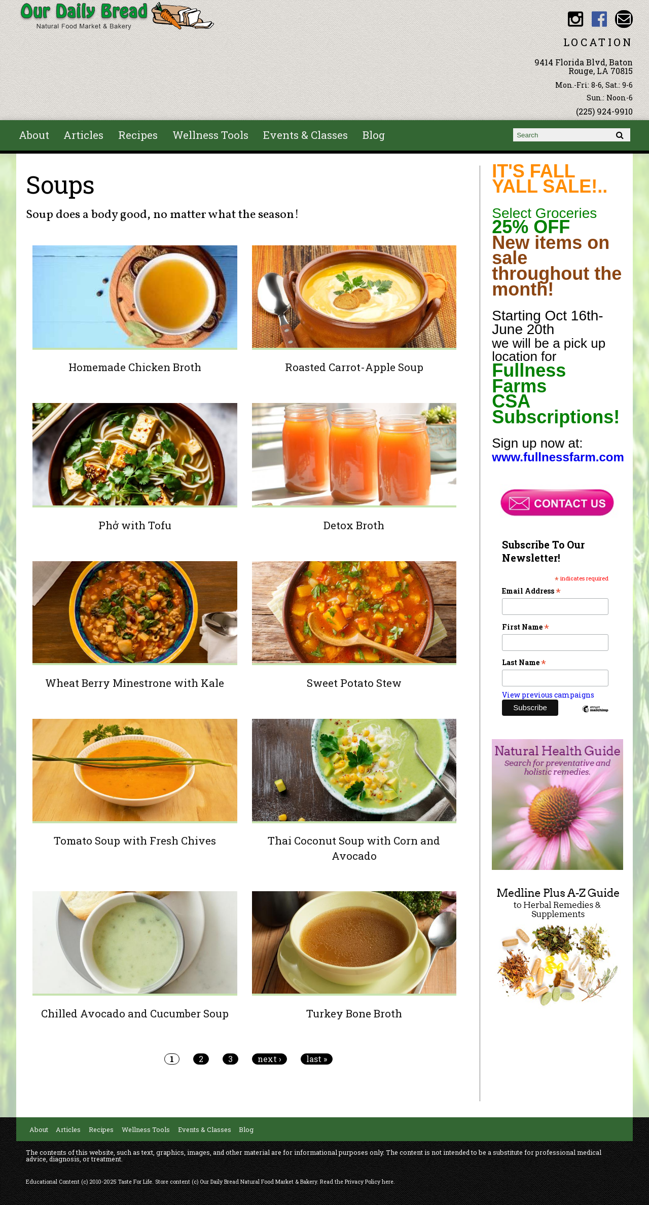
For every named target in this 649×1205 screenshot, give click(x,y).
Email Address (531, 591)
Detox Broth (353, 525)
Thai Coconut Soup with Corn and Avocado (354, 847)
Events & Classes (305, 135)
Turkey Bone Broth (354, 1013)
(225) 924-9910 (604, 111)
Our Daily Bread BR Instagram (575, 19)
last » (316, 1059)
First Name (525, 627)
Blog (374, 135)
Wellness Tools (210, 135)
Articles (83, 135)
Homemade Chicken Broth (134, 367)
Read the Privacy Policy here (356, 1181)
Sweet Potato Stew (354, 683)
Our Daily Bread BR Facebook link (599, 19)
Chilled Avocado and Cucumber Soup (135, 1013)
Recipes (138, 135)
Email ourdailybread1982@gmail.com (624, 19)
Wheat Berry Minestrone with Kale (134, 683)
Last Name (524, 662)
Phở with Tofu (134, 525)
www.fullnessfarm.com (558, 457)
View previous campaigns (548, 695)
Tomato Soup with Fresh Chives (135, 840)
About (34, 135)
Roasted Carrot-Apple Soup (354, 367)
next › (269, 1059)
